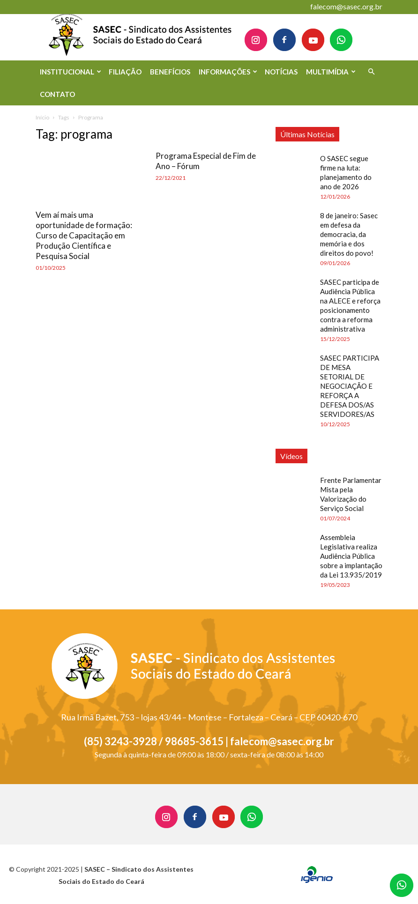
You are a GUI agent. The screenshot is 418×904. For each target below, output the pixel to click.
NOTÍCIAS (281, 71)
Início (42, 117)
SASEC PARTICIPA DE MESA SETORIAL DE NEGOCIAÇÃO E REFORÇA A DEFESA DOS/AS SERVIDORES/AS (349, 386)
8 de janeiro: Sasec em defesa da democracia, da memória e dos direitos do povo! (349, 234)
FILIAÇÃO (125, 71)
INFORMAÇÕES (228, 71)
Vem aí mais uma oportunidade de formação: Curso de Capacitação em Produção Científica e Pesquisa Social (84, 235)
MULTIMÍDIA (331, 71)
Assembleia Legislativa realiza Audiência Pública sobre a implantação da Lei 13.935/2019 (351, 556)
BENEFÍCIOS (170, 71)
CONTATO (57, 94)
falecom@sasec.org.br (346, 6)
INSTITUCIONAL (70, 71)
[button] (371, 71)
